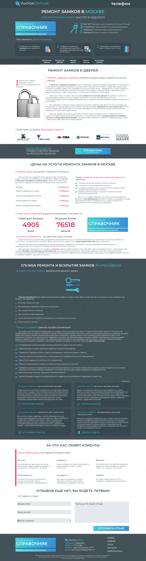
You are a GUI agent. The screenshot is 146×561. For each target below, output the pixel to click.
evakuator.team (114, 551)
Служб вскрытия (93, 151)
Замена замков (89, 404)
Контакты (112, 547)
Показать (79, 543)
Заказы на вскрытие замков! (31, 34)
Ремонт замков (86, 61)
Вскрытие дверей (59, 61)
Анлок (32, 3)
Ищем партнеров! (38, 148)
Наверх (111, 537)
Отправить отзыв (111, 528)
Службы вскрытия (35, 26)
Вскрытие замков (46, 61)
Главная (111, 541)
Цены (110, 544)
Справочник (125, 381)
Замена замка (73, 61)
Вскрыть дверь (88, 432)
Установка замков (99, 61)
